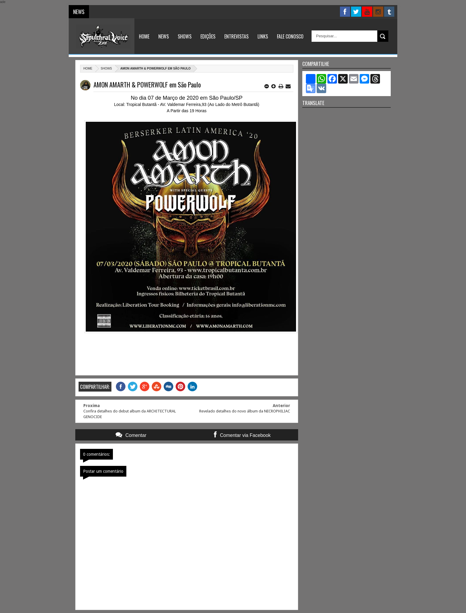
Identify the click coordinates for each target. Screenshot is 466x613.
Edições (207, 36)
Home (144, 36)
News (163, 36)
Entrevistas (236, 36)
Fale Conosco (290, 36)
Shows (184, 36)
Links (262, 36)
